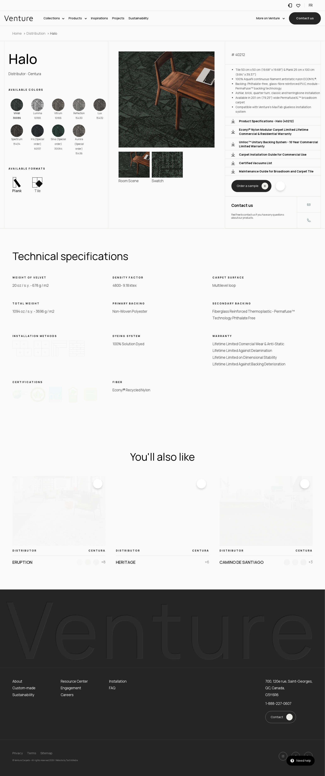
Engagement (71, 688)
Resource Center (74, 681)
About (17, 681)
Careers (67, 694)
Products (78, 18)
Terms (31, 753)
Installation (118, 681)
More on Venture (270, 18)
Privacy (17, 753)
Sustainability (138, 18)
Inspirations (99, 18)
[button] (305, 18)
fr (311, 5)
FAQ (112, 688)
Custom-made (23, 688)
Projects (118, 18)
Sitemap (46, 753)
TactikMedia (72, 760)
